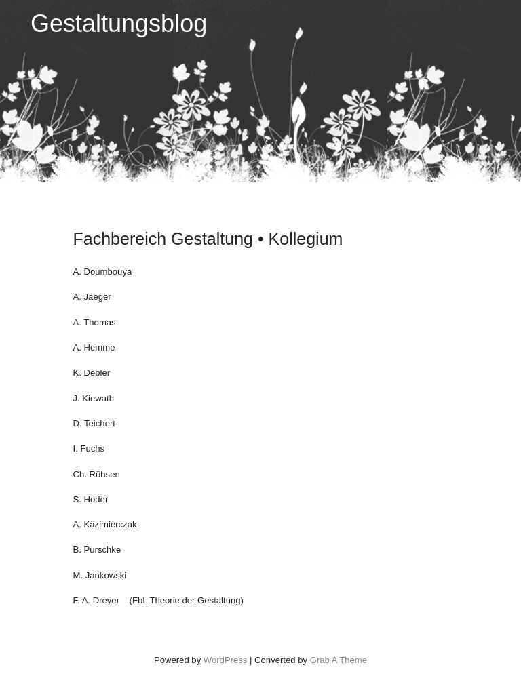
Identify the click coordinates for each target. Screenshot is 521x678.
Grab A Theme (338, 660)
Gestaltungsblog (119, 23)
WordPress (226, 660)
